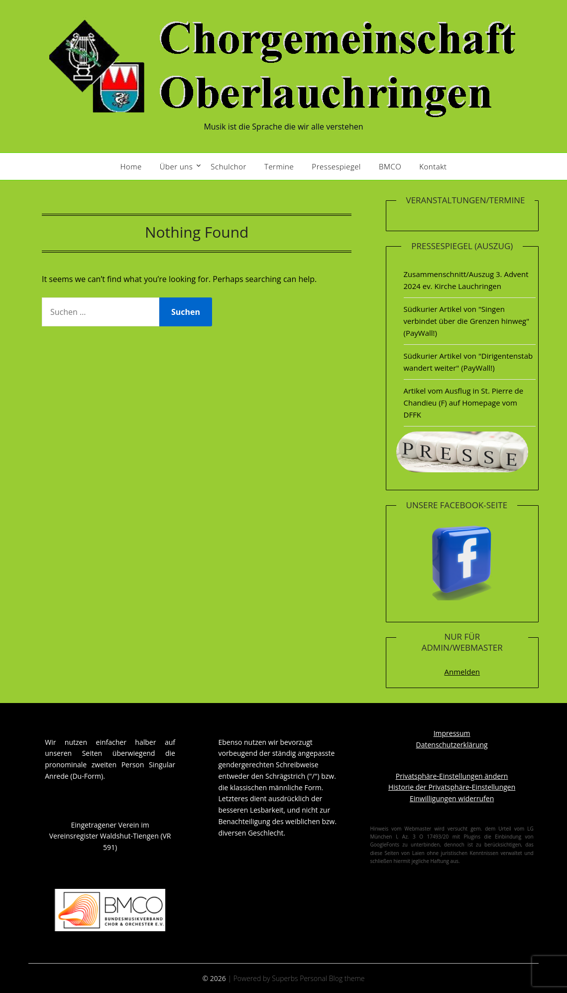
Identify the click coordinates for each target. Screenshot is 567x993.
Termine (279, 166)
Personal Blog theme (332, 978)
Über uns (176, 166)
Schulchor (228, 166)
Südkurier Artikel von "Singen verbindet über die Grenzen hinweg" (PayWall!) (467, 321)
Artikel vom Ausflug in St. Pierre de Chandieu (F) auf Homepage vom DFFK (464, 403)
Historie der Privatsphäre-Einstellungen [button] (451, 787)
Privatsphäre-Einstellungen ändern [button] (452, 776)
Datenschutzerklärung (452, 744)
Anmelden (462, 672)
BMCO (390, 166)
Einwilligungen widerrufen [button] (452, 798)
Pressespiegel (336, 166)
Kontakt (433, 166)
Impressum (452, 733)
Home (131, 166)
